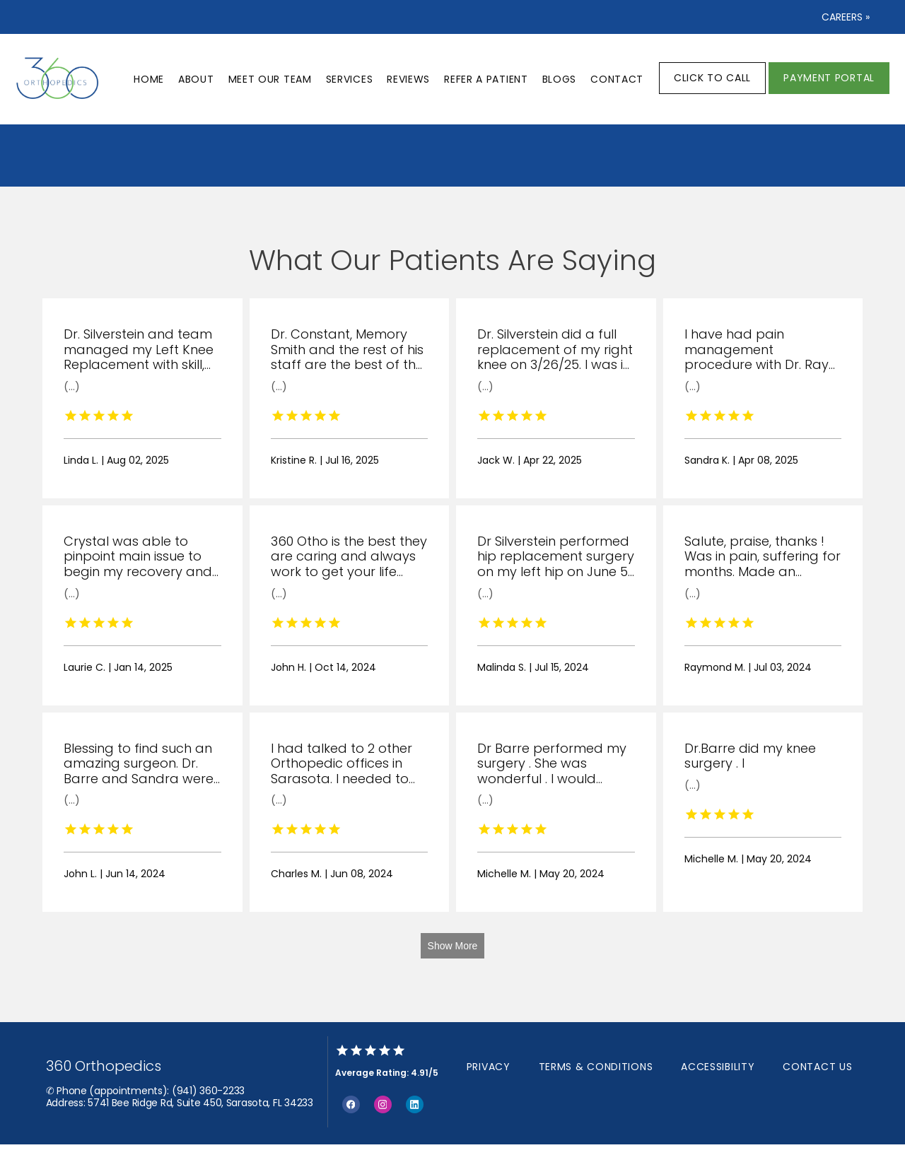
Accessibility (717, 1067)
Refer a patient (486, 79)
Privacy (488, 1067)
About (196, 79)
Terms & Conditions (596, 1067)
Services (349, 79)
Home (149, 79)
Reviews (408, 79)
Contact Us (817, 1067)
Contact (616, 79)
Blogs (559, 79)
